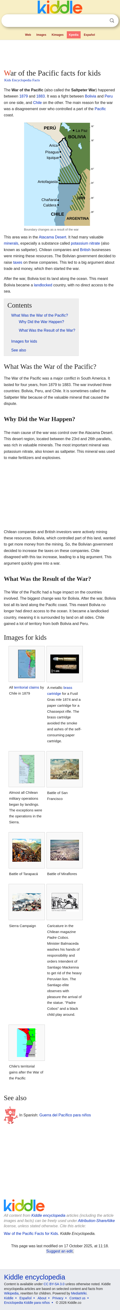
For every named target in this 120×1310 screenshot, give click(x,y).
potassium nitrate (85, 243)
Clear (102, 21)
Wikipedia (11, 1293)
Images (41, 34)
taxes (17, 262)
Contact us (77, 1298)
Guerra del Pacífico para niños (65, 1115)
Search (112, 20)
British (85, 250)
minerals (11, 243)
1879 (23, 96)
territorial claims (26, 687)
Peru (109, 96)
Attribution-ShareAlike (96, 1221)
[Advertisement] (60, 53)
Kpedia (73, 34)
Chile (37, 103)
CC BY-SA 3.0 (54, 1284)
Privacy (57, 1298)
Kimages (57, 34)
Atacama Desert (52, 237)
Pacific (100, 109)
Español (89, 34)
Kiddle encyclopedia (48, 1215)
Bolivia (90, 96)
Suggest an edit (59, 1251)
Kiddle (8, 1298)
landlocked (43, 285)
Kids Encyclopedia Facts (22, 80)
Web (28, 34)
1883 (40, 96)
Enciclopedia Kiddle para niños (27, 1303)
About (42, 1298)
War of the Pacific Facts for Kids (31, 1234)
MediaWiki (79, 1293)
